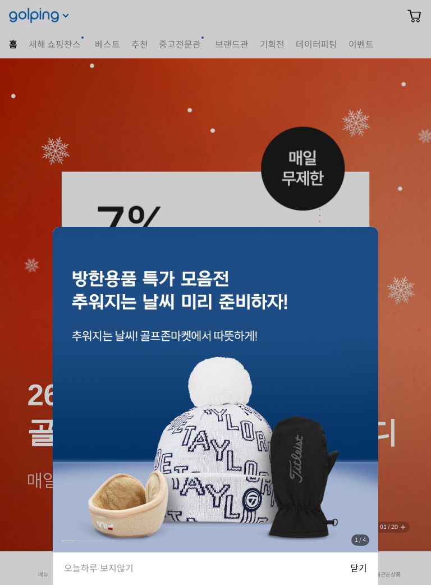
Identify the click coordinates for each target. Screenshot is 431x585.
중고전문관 (179, 45)
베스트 (107, 45)
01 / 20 (389, 527)
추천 (139, 45)
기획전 (272, 45)
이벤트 (361, 45)
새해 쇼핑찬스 (55, 45)
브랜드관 (231, 45)
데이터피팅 (316, 45)
